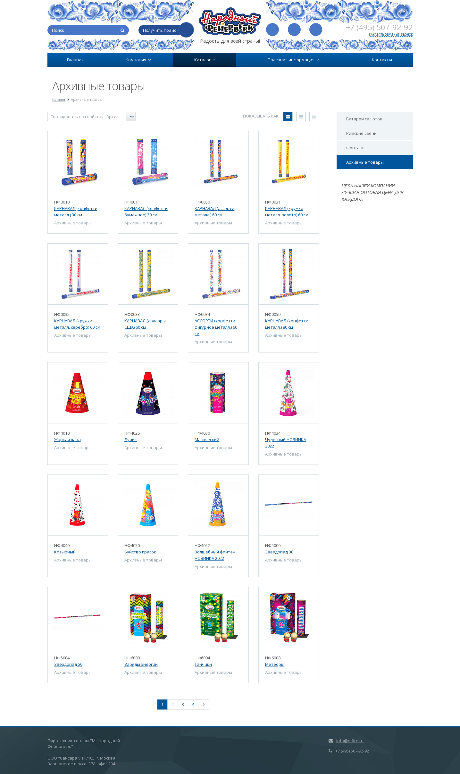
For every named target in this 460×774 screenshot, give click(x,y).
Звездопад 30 (279, 552)
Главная (75, 60)
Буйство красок (140, 552)
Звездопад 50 (68, 664)
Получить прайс (159, 30)
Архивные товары (365, 162)
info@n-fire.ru (350, 741)
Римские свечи (361, 133)
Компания (138, 60)
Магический (207, 439)
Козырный (65, 552)
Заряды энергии (141, 664)
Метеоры (274, 664)
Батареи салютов (364, 119)
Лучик (130, 439)
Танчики (203, 664)
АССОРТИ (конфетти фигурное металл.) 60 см (216, 327)
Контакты (382, 60)
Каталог (204, 60)
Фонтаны (355, 148)
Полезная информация (293, 60)
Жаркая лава (67, 439)
